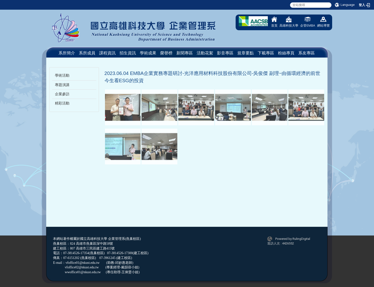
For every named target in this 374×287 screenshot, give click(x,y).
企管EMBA (307, 22)
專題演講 (62, 85)
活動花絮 (205, 53)
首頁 (274, 22)
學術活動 (62, 75)
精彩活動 (62, 103)
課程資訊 (107, 53)
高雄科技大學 (288, 22)
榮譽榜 (166, 53)
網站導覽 (323, 22)
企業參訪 (62, 94)
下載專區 (266, 53)
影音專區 (225, 53)
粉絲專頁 (286, 53)
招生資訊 (128, 53)
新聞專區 (184, 53)
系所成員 (87, 53)
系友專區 (306, 53)
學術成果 (148, 53)
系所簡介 (67, 53)
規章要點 (245, 53)
